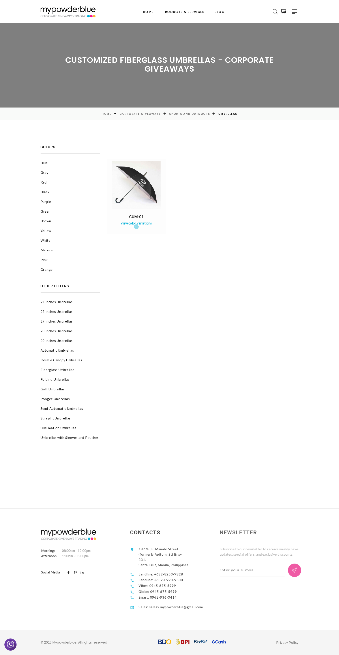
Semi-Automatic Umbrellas (62, 408)
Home (148, 12)
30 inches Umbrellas (57, 341)
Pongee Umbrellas (55, 399)
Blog (220, 12)
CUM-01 (136, 216)
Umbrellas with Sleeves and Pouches (70, 438)
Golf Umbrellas (53, 389)
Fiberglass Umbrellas (58, 370)
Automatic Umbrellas (57, 350)
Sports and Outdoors (189, 114)
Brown (46, 221)
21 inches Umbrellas (57, 302)
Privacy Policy (287, 642)
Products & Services (183, 12)
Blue (44, 163)
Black (45, 192)
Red (44, 182)
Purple (46, 202)
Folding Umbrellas (55, 379)
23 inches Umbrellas (57, 312)
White (46, 240)
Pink (44, 260)
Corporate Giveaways (140, 114)
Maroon (47, 250)
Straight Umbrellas (56, 418)
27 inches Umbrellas (57, 321)
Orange (47, 269)
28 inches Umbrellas (57, 331)
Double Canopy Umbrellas (61, 360)
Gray (45, 172)
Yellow (46, 231)
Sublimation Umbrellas (59, 428)
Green (46, 211)
